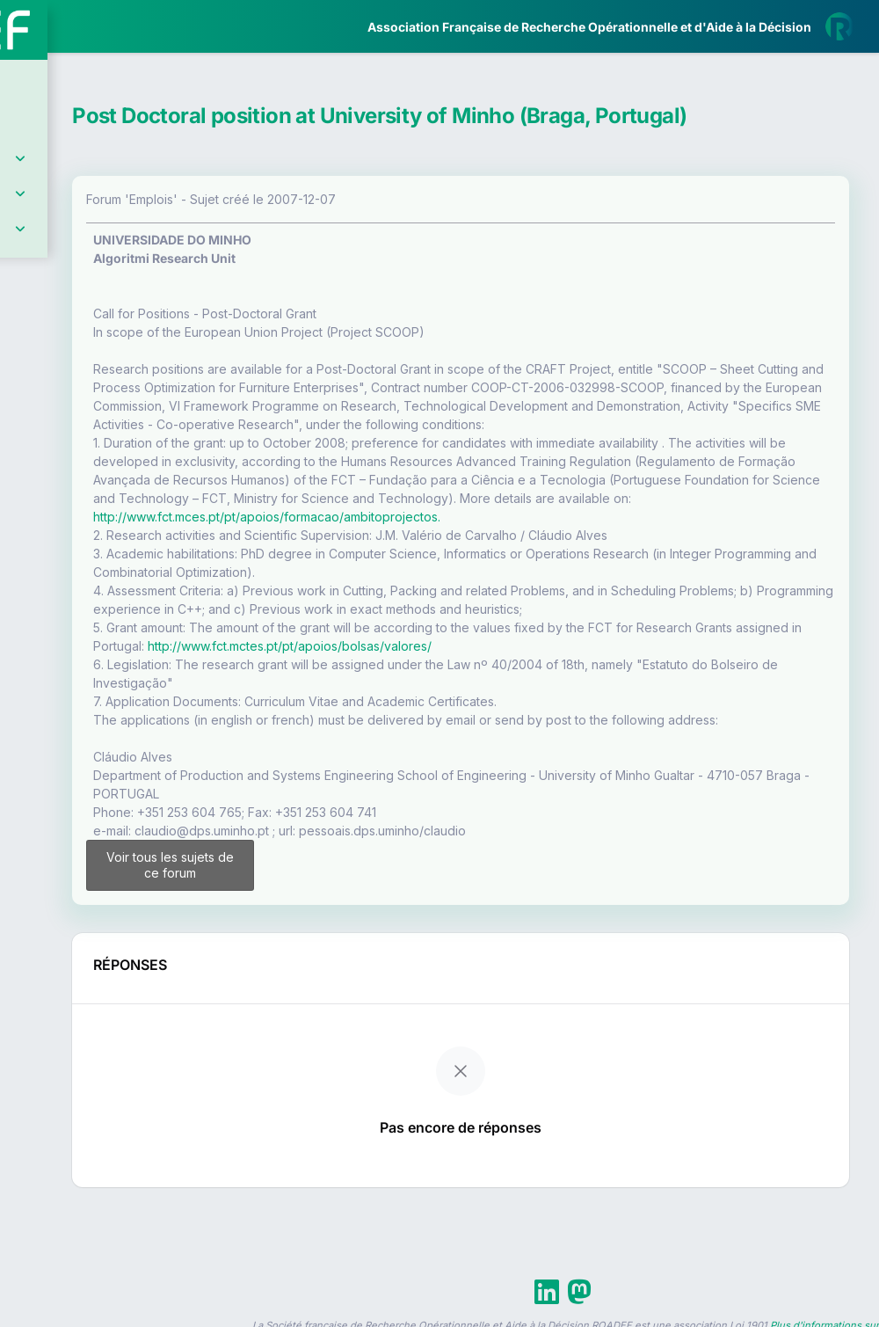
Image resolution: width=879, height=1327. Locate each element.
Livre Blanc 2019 (89, 650)
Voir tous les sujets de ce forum (332, 974)
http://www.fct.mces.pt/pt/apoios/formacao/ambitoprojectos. (530, 581)
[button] (26, 521)
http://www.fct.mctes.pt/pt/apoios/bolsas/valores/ (646, 729)
